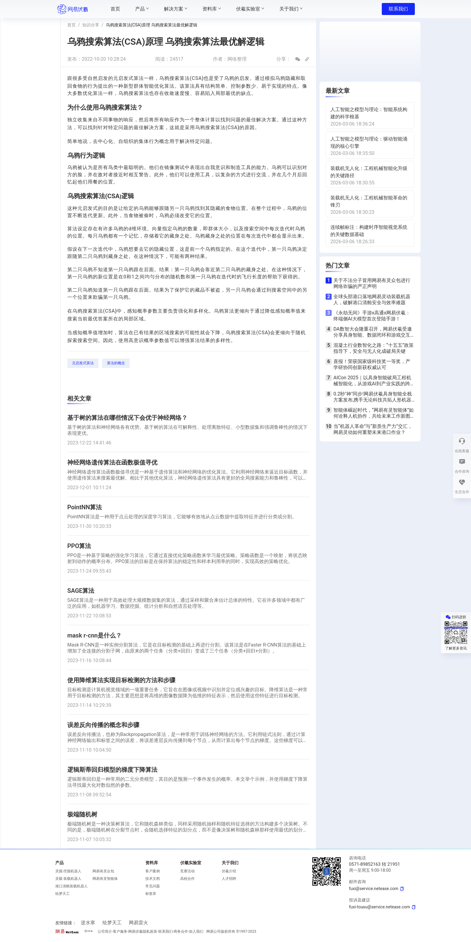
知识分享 (90, 25)
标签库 (150, 894)
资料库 (151, 862)
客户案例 (152, 871)
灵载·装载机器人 (68, 879)
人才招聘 (229, 879)
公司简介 (105, 931)
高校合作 (187, 879)
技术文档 (152, 879)
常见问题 (152, 886)
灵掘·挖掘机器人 (68, 871)
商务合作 (181, 931)
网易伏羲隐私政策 (142, 931)
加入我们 (196, 931)
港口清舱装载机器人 (71, 886)
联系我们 (398, 9)
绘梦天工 (62, 894)
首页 (71, 25)
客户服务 (120, 931)
